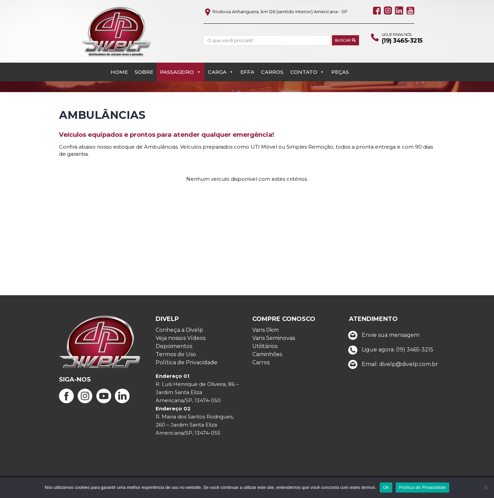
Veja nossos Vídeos (180, 343)
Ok (386, 487)
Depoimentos (174, 351)
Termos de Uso (176, 359)
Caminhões (267, 359)
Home (119, 61)
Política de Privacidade (186, 367)
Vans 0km (265, 335)
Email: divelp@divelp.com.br (391, 369)
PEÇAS (340, 61)
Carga (221, 61)
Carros (272, 61)
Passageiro (180, 61)
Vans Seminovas (273, 343)
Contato (307, 61)
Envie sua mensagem (382, 340)
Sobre (144, 61)
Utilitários (264, 351)
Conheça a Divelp (179, 335)
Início (66, 83)
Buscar (341, 40)
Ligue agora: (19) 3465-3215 (389, 354)
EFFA (247, 61)
